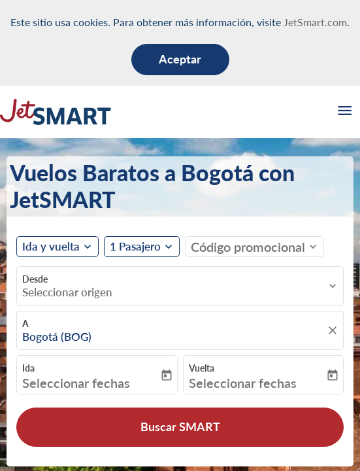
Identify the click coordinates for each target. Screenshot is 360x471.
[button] (142, 246)
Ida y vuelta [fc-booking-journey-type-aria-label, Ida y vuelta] (51, 246)
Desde (35, 279)
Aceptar (180, 59)
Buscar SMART (180, 426)
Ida (28, 368)
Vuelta (201, 368)
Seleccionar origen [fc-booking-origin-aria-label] (67, 292)
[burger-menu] (344, 112)
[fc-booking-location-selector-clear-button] (334, 330)
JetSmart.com (315, 22)
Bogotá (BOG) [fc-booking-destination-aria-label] (56, 336)
